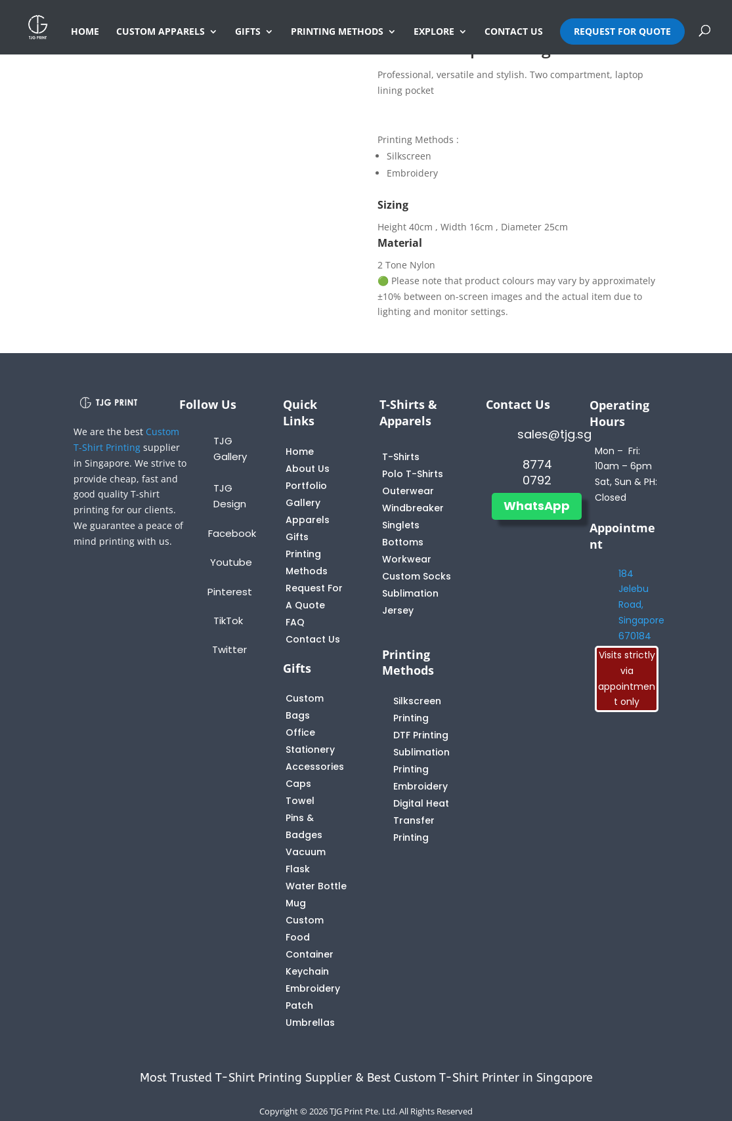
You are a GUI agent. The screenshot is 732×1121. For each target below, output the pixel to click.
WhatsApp (537, 505)
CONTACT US (513, 32)
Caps (298, 783)
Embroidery (420, 786)
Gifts (297, 536)
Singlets (401, 525)
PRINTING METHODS (337, 32)
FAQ (295, 622)
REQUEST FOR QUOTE (622, 31)
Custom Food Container (310, 937)
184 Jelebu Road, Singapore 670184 (641, 605)
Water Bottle (316, 886)
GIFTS (248, 32)
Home (300, 451)
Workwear (406, 559)
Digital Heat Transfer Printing (421, 820)
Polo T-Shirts (412, 473)
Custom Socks (416, 576)
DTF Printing (420, 735)
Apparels (308, 519)
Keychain (307, 971)
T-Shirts (401, 456)
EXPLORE (434, 32)
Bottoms (402, 542)
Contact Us (313, 639)
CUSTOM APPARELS (160, 32)
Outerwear (408, 490)
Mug (296, 903)
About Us (308, 468)
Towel (300, 800)
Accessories (315, 766)
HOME (85, 32)
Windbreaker (413, 508)
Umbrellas (310, 1022)
